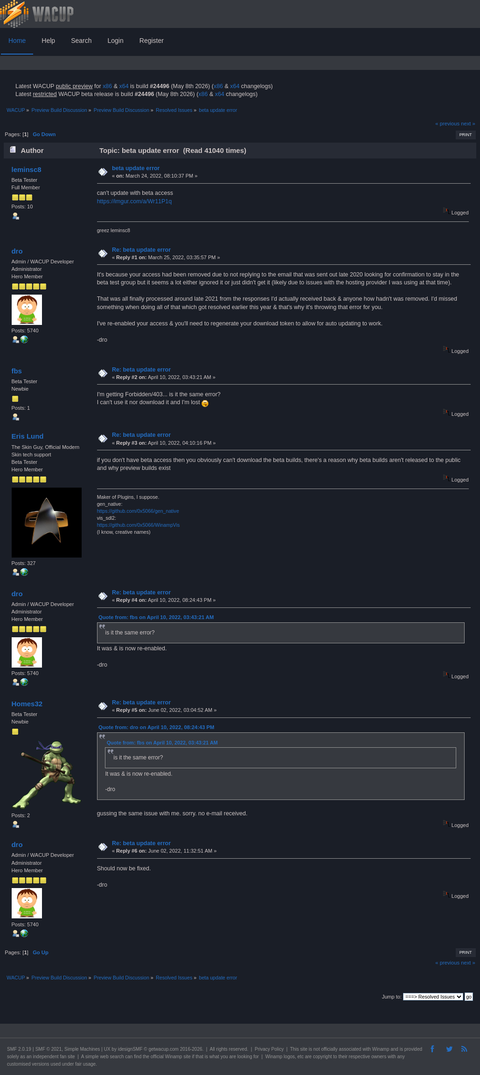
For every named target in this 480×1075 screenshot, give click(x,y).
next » (468, 123)
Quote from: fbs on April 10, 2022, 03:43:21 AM (156, 617)
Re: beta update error (141, 250)
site (303, 1049)
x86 (107, 86)
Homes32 (26, 704)
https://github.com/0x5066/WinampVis (138, 525)
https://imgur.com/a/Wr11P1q (134, 201)
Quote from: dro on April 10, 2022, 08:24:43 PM (156, 727)
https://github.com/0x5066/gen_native (138, 511)
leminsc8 (26, 169)
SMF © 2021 (48, 1049)
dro (16, 251)
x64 (123, 86)
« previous (447, 123)
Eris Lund (27, 436)
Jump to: (392, 996)
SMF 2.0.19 (19, 1049)
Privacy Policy (269, 1049)
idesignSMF (130, 1049)
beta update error (136, 168)
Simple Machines (82, 1049)
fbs (16, 371)
